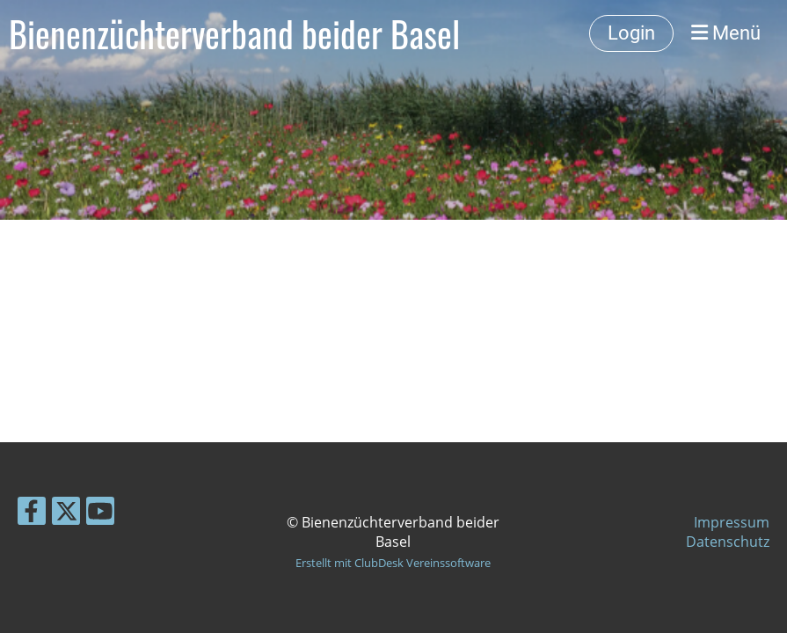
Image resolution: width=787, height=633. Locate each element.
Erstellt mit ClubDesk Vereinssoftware (393, 563)
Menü (726, 33)
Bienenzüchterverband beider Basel (234, 33)
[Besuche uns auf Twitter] (66, 514)
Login (631, 33)
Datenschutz (727, 541)
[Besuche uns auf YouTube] (100, 514)
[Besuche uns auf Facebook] (32, 514)
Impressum (731, 522)
